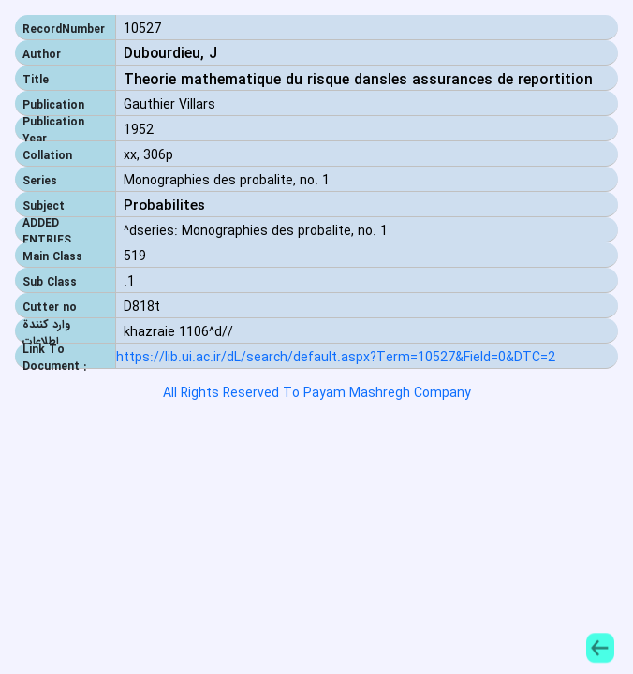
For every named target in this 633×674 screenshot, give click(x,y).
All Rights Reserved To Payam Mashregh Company (317, 393)
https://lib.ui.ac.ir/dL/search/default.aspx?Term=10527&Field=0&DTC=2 (335, 358)
